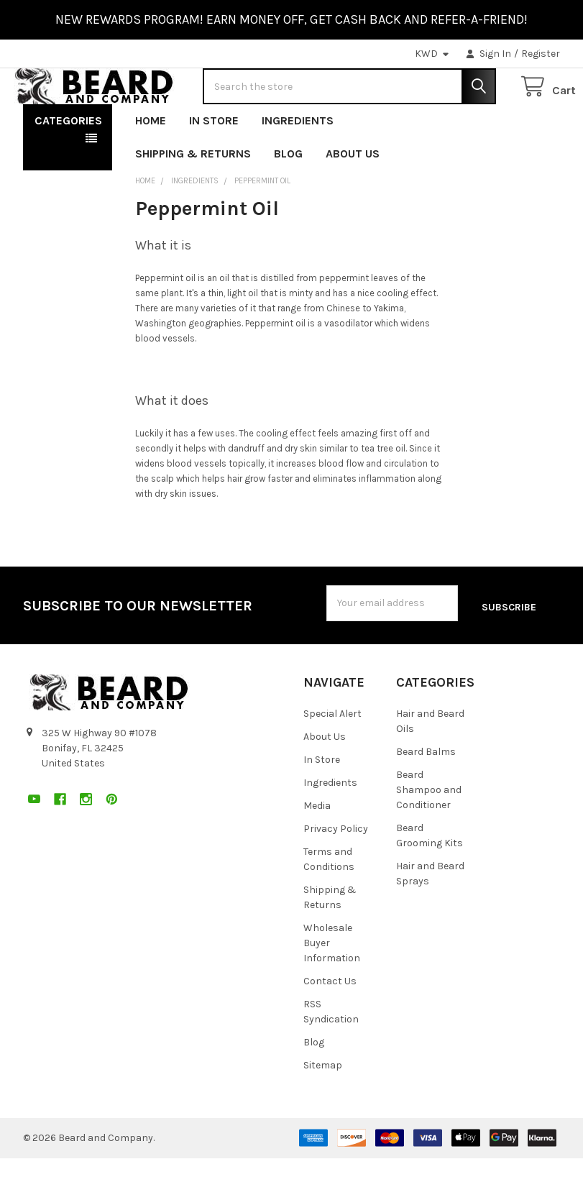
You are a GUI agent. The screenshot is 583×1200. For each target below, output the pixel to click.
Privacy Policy (335, 870)
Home (150, 166)
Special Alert (332, 754)
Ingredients (298, 166)
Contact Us (330, 1022)
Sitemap (322, 1106)
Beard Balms (426, 793)
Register (540, 53)
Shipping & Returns (193, 199)
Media (317, 847)
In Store (214, 166)
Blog (288, 199)
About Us (353, 199)
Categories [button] (68, 166)
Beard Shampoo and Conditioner (429, 831)
